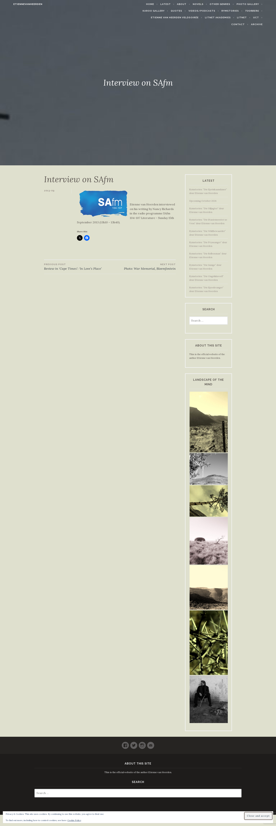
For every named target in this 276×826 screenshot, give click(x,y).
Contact (261, 17)
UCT (245, 17)
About (190, 4)
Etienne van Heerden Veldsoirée (164, 17)
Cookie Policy (74, 820)
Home (159, 4)
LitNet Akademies (207, 17)
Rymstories (239, 10)
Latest (174, 4)
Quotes (185, 10)
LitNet (231, 17)
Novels (207, 4)
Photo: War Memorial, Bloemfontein (143, 267)
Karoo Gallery (163, 10)
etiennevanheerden (19, 4)
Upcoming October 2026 (203, 200)
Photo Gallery (256, 4)
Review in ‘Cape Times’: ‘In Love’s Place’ (77, 267)
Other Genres (229, 4)
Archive (265, 24)
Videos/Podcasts (210, 10)
